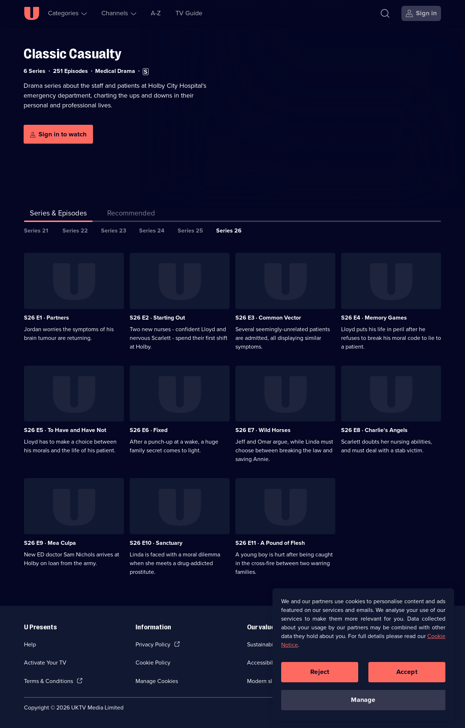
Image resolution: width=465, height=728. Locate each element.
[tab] (131, 214)
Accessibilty (262, 662)
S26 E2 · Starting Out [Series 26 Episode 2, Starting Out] (157, 317)
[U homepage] (31, 13)
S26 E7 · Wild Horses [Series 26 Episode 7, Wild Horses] (263, 430)
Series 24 (152, 230)
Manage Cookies (157, 681)
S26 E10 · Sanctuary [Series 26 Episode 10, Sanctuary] (156, 543)
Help (30, 644)
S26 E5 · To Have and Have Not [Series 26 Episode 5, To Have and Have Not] (65, 430)
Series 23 (113, 230)
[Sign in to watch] (58, 134)
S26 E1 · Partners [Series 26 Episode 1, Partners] (46, 317)
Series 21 (36, 230)
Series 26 (229, 230)
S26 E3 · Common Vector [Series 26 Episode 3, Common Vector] (268, 317)
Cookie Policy (153, 662)
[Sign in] (421, 13)
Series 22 (75, 230)
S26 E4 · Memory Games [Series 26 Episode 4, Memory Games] (374, 317)
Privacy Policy (153, 644)
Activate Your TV (45, 662)
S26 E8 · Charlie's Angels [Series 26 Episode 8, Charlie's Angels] (374, 430)
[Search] (385, 13)
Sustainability (264, 644)
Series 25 (190, 230)
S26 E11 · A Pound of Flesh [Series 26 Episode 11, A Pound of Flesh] (270, 543)
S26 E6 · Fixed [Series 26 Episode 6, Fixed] (148, 430)
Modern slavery (266, 681)
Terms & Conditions (48, 681)
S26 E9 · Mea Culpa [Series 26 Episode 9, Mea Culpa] (50, 543)
